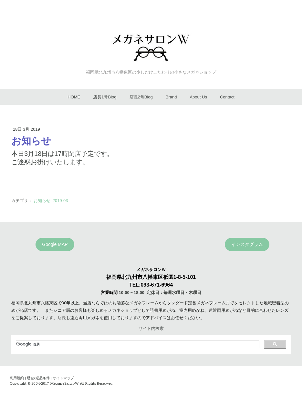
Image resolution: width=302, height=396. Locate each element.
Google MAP (55, 244)
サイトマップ (63, 377)
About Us (198, 97)
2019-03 (60, 200)
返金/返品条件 (38, 377)
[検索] (137, 344)
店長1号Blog (104, 97)
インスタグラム (247, 244)
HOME (74, 97)
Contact (227, 97)
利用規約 (17, 377)
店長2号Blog (141, 97)
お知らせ (42, 200)
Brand (171, 97)
